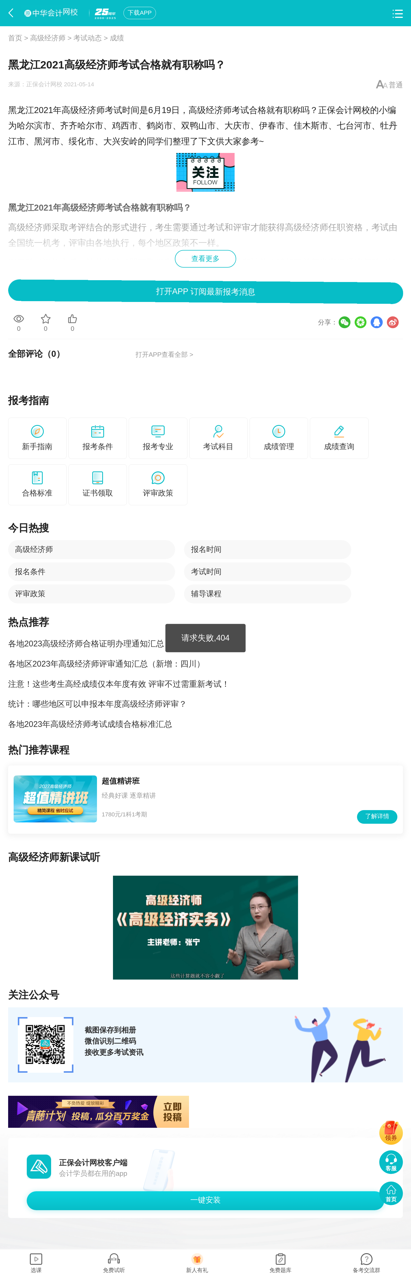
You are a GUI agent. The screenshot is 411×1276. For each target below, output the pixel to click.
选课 (36, 1270)
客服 (391, 1168)
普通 (396, 85)
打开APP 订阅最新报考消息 (205, 291)
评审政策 (30, 593)
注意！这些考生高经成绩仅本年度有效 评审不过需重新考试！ (119, 684)
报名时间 (206, 549)
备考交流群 (366, 1270)
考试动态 (87, 38)
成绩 (117, 38)
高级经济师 (48, 38)
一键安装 (205, 1200)
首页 (15, 38)
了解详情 (377, 816)
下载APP (140, 12)
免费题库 (280, 1270)
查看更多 (205, 259)
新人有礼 (197, 1270)
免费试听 (114, 1270)
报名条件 (30, 571)
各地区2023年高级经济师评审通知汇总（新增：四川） (106, 663)
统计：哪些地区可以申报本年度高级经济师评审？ (97, 704)
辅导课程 (206, 593)
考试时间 (206, 571)
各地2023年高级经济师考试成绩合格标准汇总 (90, 724)
